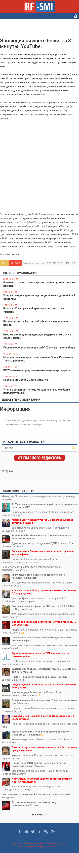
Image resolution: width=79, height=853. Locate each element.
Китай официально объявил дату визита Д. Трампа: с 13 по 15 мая (38, 741)
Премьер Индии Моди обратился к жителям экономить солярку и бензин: (39, 709)
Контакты (51, 846)
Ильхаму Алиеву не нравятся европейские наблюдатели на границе (32, 788)
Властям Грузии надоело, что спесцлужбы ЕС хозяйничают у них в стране (33, 600)
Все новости (39, 814)
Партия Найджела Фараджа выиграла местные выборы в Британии (34, 678)
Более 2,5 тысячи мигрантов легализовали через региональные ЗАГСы (31, 568)
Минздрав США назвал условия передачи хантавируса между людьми (38, 498)
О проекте (17, 843)
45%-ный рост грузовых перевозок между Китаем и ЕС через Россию (39, 615)
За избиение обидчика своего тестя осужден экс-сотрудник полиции (36, 529)
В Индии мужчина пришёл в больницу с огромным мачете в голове (37, 584)
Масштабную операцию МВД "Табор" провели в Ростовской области (35, 772)
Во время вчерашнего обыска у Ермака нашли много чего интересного (38, 513)
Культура (39, 263)
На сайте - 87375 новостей (24, 442)
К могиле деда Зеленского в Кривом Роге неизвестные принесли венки (31, 694)
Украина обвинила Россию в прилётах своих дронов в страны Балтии (39, 757)
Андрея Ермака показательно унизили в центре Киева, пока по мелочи (39, 631)
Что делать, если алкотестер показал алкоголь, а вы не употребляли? (39, 647)
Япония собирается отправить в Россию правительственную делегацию (30, 560)
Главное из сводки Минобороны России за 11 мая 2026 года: (39, 725)
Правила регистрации (32, 846)
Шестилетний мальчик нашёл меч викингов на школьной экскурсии (36, 796)
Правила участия (55, 843)
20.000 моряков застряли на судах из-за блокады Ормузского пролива (36, 662)
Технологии (28, 263)
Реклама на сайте (34, 843)
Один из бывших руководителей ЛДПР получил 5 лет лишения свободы (38, 545)
